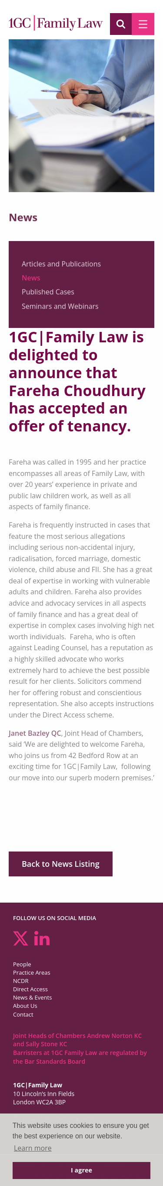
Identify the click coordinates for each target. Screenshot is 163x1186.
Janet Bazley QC (35, 733)
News (31, 281)
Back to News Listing (61, 863)
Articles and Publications (61, 267)
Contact (23, 1014)
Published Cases (48, 295)
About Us (25, 1006)
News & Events (32, 997)
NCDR (20, 981)
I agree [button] (81, 1170)
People (22, 964)
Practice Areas (31, 972)
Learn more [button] (33, 1148)
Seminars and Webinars (60, 309)
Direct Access (30, 989)
